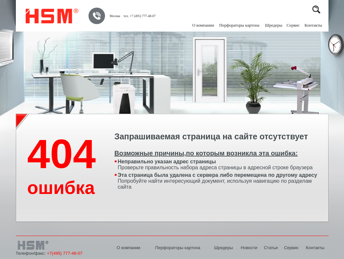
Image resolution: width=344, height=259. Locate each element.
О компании (203, 25)
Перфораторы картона (177, 247)
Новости (249, 247)
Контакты (313, 25)
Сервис (293, 25)
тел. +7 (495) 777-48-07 (139, 16)
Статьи (271, 247)
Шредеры (223, 247)
